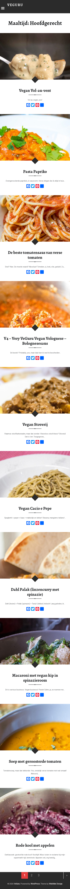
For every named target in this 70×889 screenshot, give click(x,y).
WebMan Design (55, 884)
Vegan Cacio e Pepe (35, 508)
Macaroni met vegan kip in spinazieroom (35, 678)
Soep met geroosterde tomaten (35, 761)
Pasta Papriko (35, 171)
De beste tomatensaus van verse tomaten (35, 255)
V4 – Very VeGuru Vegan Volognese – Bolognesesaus (35, 341)
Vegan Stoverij (35, 424)
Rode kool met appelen (35, 845)
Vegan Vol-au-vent (35, 90)
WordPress (35, 884)
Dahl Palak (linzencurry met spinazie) (35, 592)
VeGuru (17, 884)
